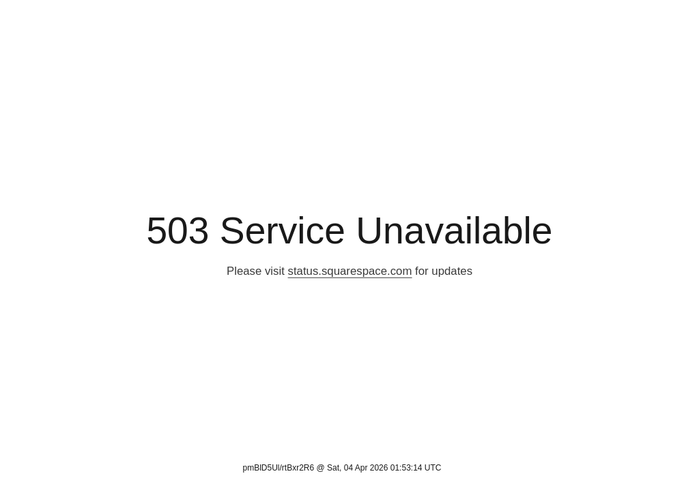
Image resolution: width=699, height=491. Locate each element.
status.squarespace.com (350, 271)
